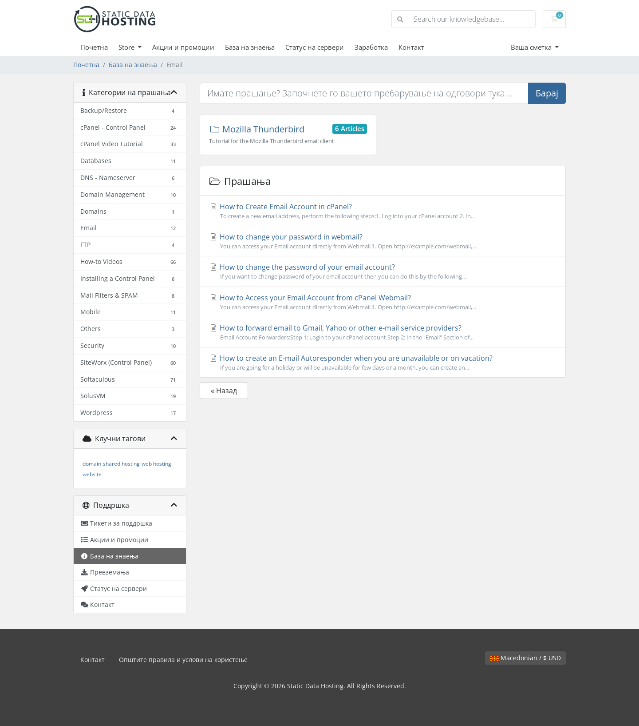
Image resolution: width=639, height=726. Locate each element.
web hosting (156, 463)
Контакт (411, 47)
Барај (547, 93)
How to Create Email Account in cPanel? (382, 211)
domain (92, 463)
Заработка (371, 47)
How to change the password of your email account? (382, 271)
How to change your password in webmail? (382, 241)
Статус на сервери (314, 47)
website (92, 474)
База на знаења (250, 47)
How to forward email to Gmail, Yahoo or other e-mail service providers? (382, 332)
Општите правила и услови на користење (183, 659)
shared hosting (121, 463)
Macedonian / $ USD (525, 658)
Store (127, 47)
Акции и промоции (183, 47)
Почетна (94, 47)
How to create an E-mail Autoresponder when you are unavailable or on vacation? (382, 362)
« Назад (224, 390)
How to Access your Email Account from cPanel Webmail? (382, 302)
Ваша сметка (532, 47)
